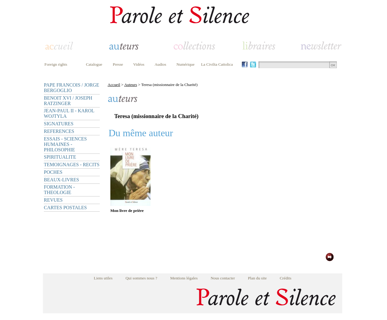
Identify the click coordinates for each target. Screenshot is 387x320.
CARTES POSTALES (65, 207)
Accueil (114, 84)
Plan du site (257, 278)
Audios (160, 64)
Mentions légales (184, 278)
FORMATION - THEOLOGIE (59, 189)
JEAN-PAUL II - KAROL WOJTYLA (69, 113)
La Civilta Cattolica (217, 64)
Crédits (285, 278)
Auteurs (130, 84)
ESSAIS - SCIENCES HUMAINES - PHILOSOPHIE (65, 144)
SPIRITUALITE (60, 157)
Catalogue (94, 64)
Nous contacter (223, 278)
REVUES (53, 200)
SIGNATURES (58, 123)
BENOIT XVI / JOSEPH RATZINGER (68, 100)
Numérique (185, 64)
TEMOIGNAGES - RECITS (71, 164)
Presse (118, 64)
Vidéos (139, 64)
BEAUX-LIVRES (61, 179)
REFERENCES (59, 131)
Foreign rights (55, 64)
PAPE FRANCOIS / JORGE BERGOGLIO (71, 87)
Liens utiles (103, 278)
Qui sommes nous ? (141, 278)
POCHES (53, 172)
